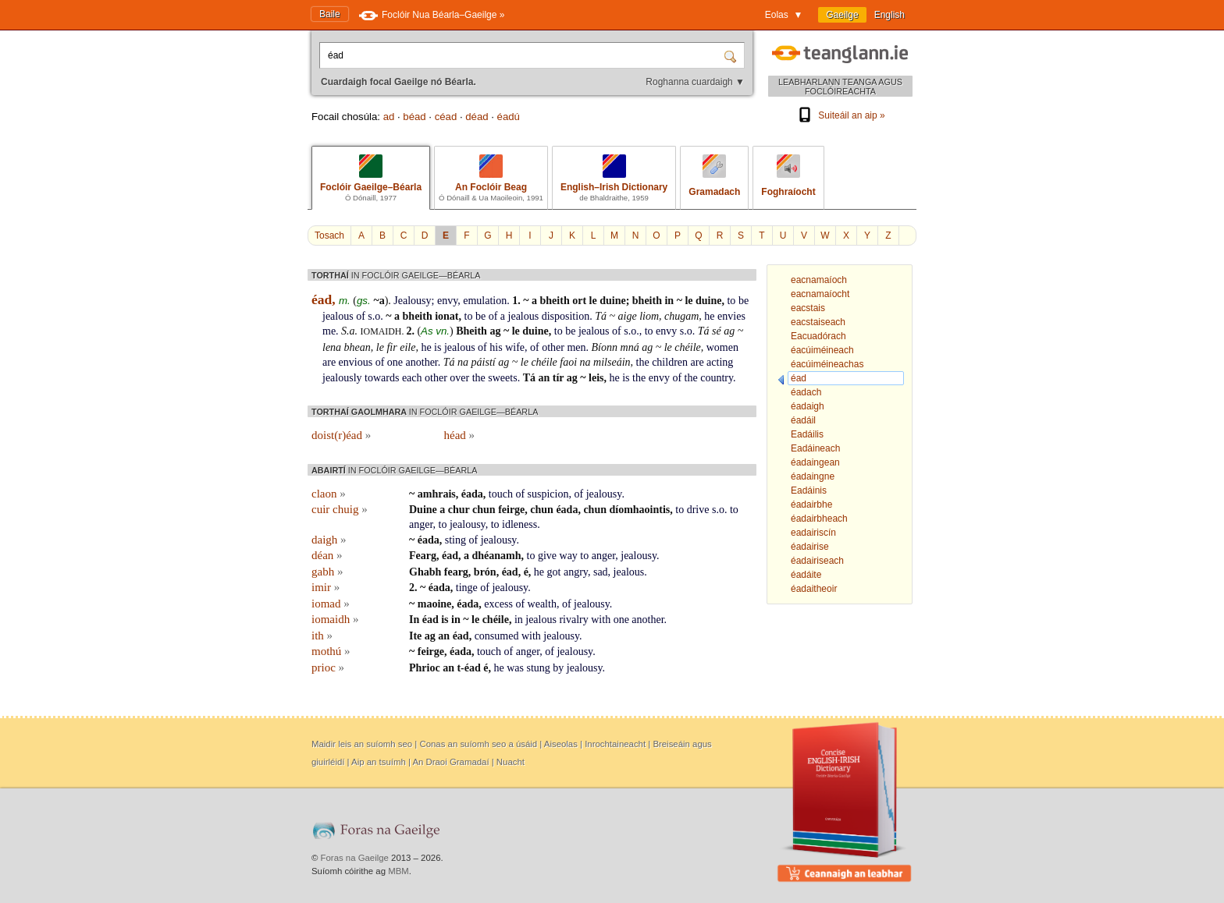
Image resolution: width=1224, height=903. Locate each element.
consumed (497, 636)
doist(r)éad (341, 435)
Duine (423, 509)
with (600, 619)
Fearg (422, 555)
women (722, 347)
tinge (467, 587)
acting (719, 362)
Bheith (471, 331)
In (414, 619)
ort (579, 300)
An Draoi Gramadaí (450, 762)
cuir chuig (339, 509)
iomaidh (334, 619)
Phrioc (424, 668)
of (360, 316)
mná (630, 347)
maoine (435, 604)
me (329, 331)
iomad (330, 603)
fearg (456, 572)
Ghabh (425, 572)
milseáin (611, 362)
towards (382, 378)
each (412, 378)
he (709, 316)
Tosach (329, 235)
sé (716, 331)
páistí (483, 362)
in (669, 300)
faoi (568, 362)
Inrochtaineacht (615, 744)
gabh (327, 571)
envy (447, 300)
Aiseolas (561, 744)
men (576, 347)
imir (325, 587)
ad (389, 116)
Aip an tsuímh (378, 762)
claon (328, 493)
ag (494, 331)
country (716, 378)
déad (476, 116)
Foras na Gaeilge (355, 857)
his (495, 347)
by (558, 668)
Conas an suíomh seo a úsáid (478, 744)
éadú (508, 116)
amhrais (437, 494)
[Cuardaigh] (732, 55)
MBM (398, 871)
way (569, 555)
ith (322, 635)
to (731, 300)
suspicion (548, 494)
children (670, 362)
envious (356, 362)
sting (455, 540)
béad (414, 116)
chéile (687, 347)
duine (612, 300)
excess (498, 604)
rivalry (573, 619)
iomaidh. (384, 331)
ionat (446, 316)
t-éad (468, 668)
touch (501, 494)
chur (459, 509)
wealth (542, 604)
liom (649, 316)
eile (407, 347)
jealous (338, 316)
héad (459, 435)
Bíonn (604, 347)
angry (576, 572)
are (329, 362)
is (437, 347)
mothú (330, 651)
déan (327, 555)
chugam (681, 316)
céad (446, 116)
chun (484, 509)
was (515, 668)
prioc (327, 667)
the (642, 362)
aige (627, 316)
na (462, 362)
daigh (329, 539)
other (553, 347)
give (547, 555)
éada (472, 494)
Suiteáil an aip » (839, 115)
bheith (555, 300)
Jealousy (412, 300)
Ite (415, 636)
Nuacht (510, 762)
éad (450, 555)
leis (596, 378)
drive (698, 509)
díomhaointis (639, 509)
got (554, 572)
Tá (601, 316)
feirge (511, 509)
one (395, 362)
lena (331, 347)
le (593, 300)
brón (485, 572)
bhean (357, 347)
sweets (502, 378)
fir (391, 347)
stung (538, 668)
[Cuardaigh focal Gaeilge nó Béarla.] (523, 55)
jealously (342, 378)
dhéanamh (496, 555)
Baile (329, 14)
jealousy (604, 494)
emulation (485, 300)
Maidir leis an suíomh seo (361, 744)
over (459, 378)
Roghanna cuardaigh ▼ (695, 81)
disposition (565, 316)
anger (421, 524)
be (743, 300)
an (544, 378)
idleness (519, 524)
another (422, 362)
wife (515, 347)
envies (731, 316)
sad (600, 572)
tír (558, 378)
